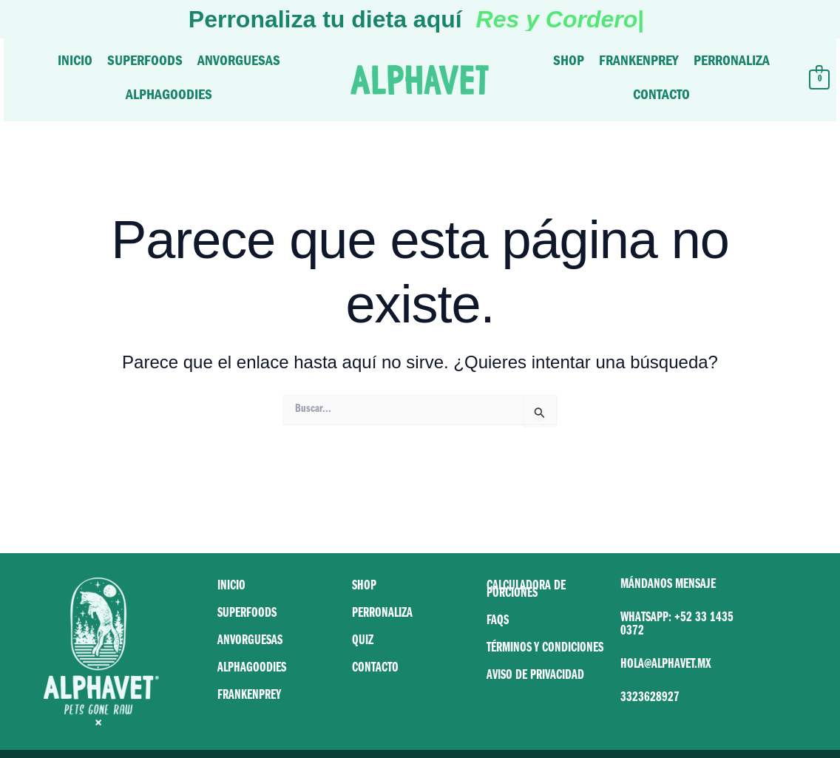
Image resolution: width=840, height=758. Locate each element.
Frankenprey (639, 62)
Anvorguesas (238, 62)
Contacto (661, 96)
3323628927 (650, 698)
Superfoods (145, 62)
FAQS (498, 622)
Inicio (75, 62)
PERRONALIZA (382, 614)
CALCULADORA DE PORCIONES (526, 591)
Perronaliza (732, 62)
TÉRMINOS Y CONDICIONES (545, 649)
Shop (568, 62)
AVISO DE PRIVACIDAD (535, 676)
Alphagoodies (169, 96)
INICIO (231, 587)
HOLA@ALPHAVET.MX (665, 665)
